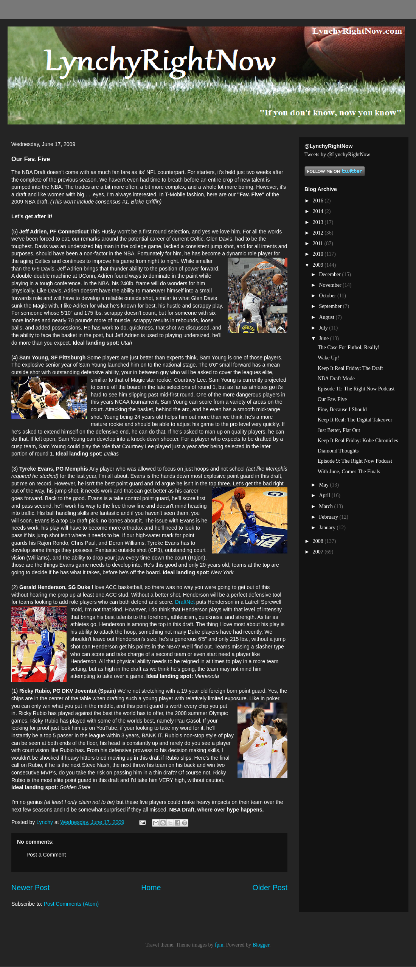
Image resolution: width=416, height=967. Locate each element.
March (326, 506)
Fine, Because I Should (342, 409)
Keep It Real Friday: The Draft (350, 368)
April (325, 495)
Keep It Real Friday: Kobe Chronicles (358, 440)
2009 (319, 265)
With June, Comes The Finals (349, 471)
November (331, 285)
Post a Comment (46, 855)
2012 (319, 233)
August (327, 317)
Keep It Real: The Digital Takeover (355, 420)
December (330, 274)
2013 (319, 222)
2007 (319, 552)
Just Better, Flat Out (339, 430)
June (324, 338)
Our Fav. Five (332, 399)
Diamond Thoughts (338, 451)
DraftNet (185, 602)
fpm (219, 945)
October (328, 295)
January (328, 527)
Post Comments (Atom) (71, 904)
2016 (319, 201)
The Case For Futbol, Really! (349, 347)
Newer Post (30, 887)
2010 (319, 254)
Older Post (269, 887)
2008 (319, 541)
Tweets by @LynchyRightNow (337, 154)
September (331, 306)
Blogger (261, 945)
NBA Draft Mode (336, 378)
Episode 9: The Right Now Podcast (355, 461)
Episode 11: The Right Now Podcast (356, 389)
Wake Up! (328, 358)
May (324, 485)
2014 (319, 211)
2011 (318, 243)
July (324, 328)
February (329, 517)
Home (151, 887)
